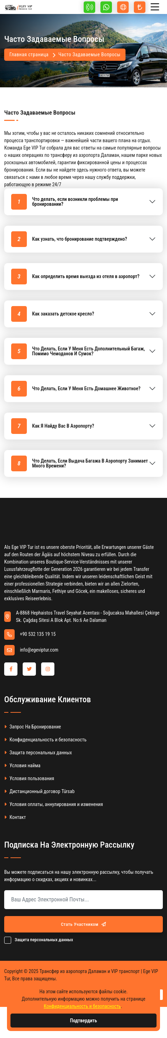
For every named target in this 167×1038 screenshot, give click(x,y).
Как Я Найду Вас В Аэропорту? (52, 426)
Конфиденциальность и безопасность (45, 739)
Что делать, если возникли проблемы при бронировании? (64, 202)
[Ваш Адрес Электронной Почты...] (83, 899)
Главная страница (28, 54)
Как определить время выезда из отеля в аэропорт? (75, 276)
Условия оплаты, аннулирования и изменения (53, 804)
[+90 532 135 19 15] (89, 7)
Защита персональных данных (38, 752)
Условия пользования (29, 778)
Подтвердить (83, 1020)
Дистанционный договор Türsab (39, 791)
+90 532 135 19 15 (38, 634)
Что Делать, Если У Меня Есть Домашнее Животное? (76, 389)
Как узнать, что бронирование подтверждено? (69, 239)
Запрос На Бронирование (32, 727)
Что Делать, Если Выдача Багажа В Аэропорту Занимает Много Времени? (79, 463)
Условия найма (22, 765)
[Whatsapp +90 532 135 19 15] (106, 7)
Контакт (15, 817)
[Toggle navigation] (157, 7)
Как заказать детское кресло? (52, 314)
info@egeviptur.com (39, 650)
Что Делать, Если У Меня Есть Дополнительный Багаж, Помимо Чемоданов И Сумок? (78, 351)
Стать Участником (83, 924)
